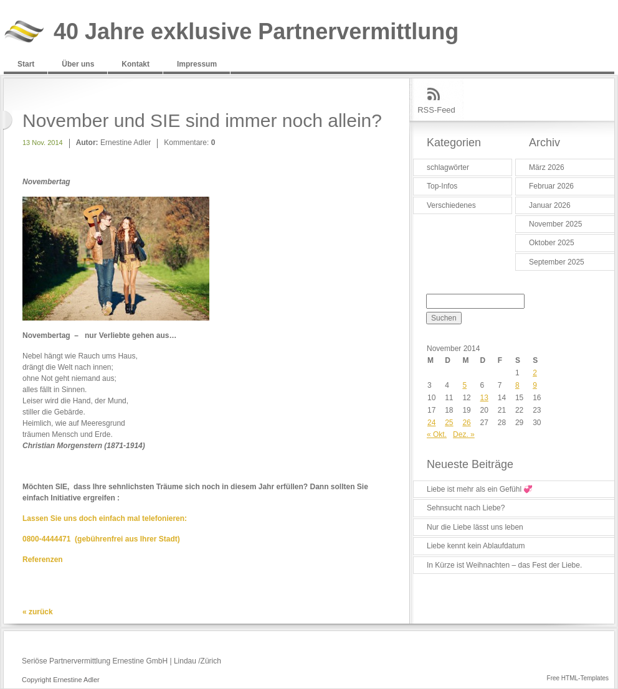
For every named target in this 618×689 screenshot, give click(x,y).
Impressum (197, 64)
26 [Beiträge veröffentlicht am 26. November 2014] (466, 422)
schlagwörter (448, 167)
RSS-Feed (436, 110)
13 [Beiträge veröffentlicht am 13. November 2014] (484, 397)
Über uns (78, 64)
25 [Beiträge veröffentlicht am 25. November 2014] (449, 422)
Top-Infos (442, 186)
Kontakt (135, 64)
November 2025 (555, 224)
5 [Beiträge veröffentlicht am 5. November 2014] (464, 385)
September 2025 (556, 262)
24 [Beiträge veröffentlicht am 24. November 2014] (431, 422)
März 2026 (546, 167)
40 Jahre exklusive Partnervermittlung (256, 32)
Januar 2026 (550, 205)
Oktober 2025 (551, 242)
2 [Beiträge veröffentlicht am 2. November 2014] (535, 372)
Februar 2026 (551, 186)
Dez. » (464, 434)
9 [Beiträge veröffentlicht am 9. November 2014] (535, 385)
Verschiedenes (451, 205)
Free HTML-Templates (578, 678)
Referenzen (42, 559)
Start (25, 64)
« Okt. (437, 434)
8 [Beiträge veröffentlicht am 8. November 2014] (517, 385)
